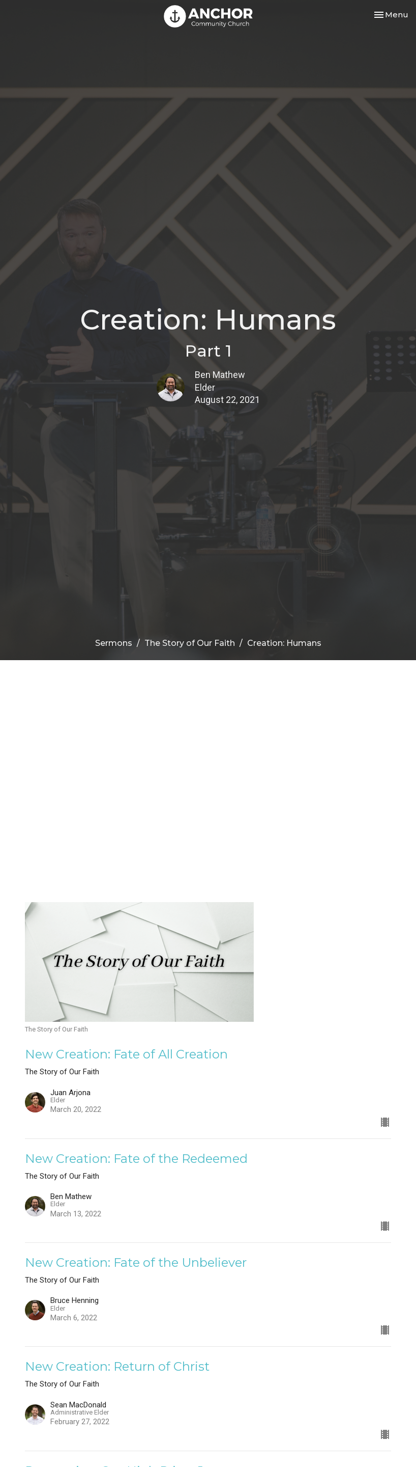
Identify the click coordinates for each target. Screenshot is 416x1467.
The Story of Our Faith (189, 643)
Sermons (113, 643)
